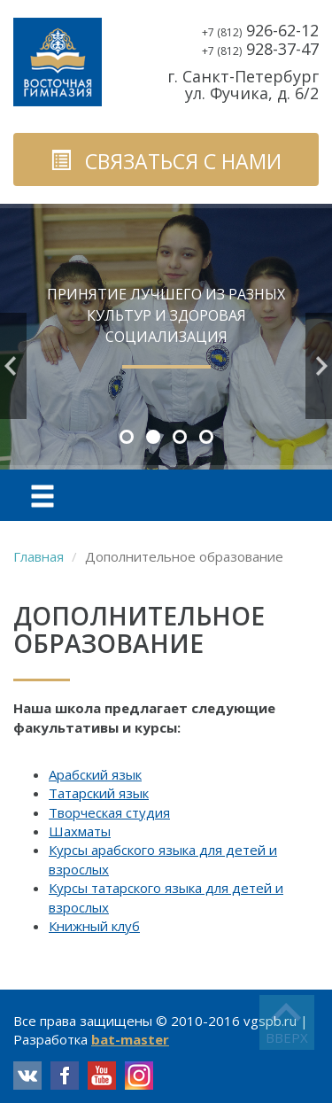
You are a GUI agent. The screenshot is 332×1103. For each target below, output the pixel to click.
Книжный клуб (94, 926)
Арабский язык (95, 774)
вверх (287, 1037)
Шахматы (80, 831)
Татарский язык (99, 793)
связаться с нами (166, 161)
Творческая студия (109, 812)
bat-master (130, 1039)
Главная (38, 556)
